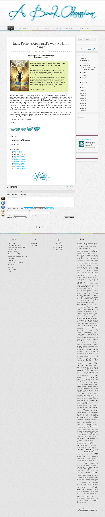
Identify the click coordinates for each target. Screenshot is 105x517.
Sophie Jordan (82, 477)
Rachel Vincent (89, 451)
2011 (81, 108)
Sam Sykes (79, 467)
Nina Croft (95, 442)
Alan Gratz (85, 246)
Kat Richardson (88, 372)
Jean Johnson (86, 339)
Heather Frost (80, 325)
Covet (10, 265)
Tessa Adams (87, 487)
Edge (9, 267)
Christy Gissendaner (93, 286)
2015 (81, 98)
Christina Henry (81, 286)
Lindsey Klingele (83, 405)
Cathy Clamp (95, 275)
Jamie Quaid (84, 335)
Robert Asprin (80, 458)
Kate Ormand (92, 374)
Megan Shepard (92, 422)
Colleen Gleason (81, 290)
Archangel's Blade (18, 156)
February (84, 85)
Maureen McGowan (90, 419)
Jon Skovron (85, 353)
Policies (25, 28)
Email (31, 211)
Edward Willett (87, 307)
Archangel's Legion (19, 159)
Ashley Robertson (86, 260)
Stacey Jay (81, 479)
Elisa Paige (87, 309)
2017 (81, 93)
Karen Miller (86, 370)
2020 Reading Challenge (87, 139)
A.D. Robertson (89, 243)
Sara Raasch (93, 468)
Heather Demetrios (81, 323)
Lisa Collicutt (93, 405)
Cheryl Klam (93, 280)
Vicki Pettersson (92, 496)
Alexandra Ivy (92, 248)
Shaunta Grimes (81, 475)
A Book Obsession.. (92, 509)
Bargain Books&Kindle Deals (16, 256)
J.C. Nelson (88, 330)
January (84, 87)
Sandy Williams (89, 467)
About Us (34, 28)
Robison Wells (80, 463)
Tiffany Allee (89, 491)
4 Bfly (56, 247)
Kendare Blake (88, 381)
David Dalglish (87, 297)
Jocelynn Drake (85, 349)
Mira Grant (95, 433)
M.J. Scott (79, 409)
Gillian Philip (82, 320)
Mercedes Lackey (82, 426)
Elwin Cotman (89, 313)
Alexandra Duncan (82, 248)
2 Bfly (56, 243)
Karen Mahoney (81, 369)
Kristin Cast (90, 388)
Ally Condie (89, 250)
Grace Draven (80, 322)
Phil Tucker (93, 445)
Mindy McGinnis (85, 433)
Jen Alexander (88, 342)
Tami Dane (81, 486)
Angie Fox (90, 255)
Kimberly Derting (91, 386)
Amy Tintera (80, 255)
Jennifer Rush (86, 346)
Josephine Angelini (93, 356)
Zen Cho (82, 502)
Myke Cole (83, 436)
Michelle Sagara (87, 429)
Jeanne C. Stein (88, 341)
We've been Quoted (82, 28)
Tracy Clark (80, 495)
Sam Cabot (93, 465)
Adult (33, 243)
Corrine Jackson (81, 292)
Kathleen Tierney (81, 375)
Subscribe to (17, 217)
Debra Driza (80, 302)
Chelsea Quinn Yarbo (82, 280)
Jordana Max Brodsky (92, 354)
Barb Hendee (94, 262)
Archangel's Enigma (19, 163)
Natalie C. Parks (83, 440)
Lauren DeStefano (87, 395)
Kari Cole (93, 370)
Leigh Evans (92, 398)
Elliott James (80, 313)
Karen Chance (81, 367)
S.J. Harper (89, 463)
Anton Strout (86, 258)
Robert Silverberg (93, 460)
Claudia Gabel (82, 288)
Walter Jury (89, 498)
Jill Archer (85, 348)
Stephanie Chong (88, 480)
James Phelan (86, 334)
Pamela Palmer (92, 443)
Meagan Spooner (91, 421)
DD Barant (95, 293)
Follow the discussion (73, 186)
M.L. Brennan (89, 409)
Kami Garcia (81, 365)
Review (10, 243)
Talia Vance (95, 484)
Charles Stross (80, 279)
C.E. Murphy (89, 269)
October (84, 63)
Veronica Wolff (81, 496)
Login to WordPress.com (39, 208)
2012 (81, 105)
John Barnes (89, 351)
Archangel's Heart (18, 165)
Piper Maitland (92, 447)
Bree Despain (87, 265)
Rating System (57, 28)
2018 (81, 90)
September (85, 65)
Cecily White (82, 277)
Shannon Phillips (81, 474)
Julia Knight (88, 358)
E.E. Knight (79, 307)
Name (8, 211)
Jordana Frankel (81, 354)
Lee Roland (84, 398)
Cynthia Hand (86, 293)
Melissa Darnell (81, 424)
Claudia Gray (92, 288)
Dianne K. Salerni (81, 306)
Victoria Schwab (81, 498)
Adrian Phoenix (86, 245)
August (84, 72)
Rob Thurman (92, 456)
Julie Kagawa (89, 360)
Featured (11, 249)
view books (93, 150)
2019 (81, 58)
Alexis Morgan (80, 250)
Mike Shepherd (90, 431)
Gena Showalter (93, 318)
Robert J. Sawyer (91, 458)
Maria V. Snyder (87, 415)
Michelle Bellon (87, 427)
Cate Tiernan (86, 275)
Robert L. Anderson (81, 460)
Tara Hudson (89, 486)
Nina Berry (88, 442)
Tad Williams (86, 484)
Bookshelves (68, 28)
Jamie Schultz (92, 335)
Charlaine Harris (91, 277)
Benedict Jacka (89, 263)
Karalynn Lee (92, 365)
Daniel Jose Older (84, 295)
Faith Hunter (82, 318)
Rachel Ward (81, 454)
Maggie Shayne (90, 410)
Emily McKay (89, 315)
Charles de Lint (91, 279)
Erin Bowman (87, 316)
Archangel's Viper (19, 166)
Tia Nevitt (81, 491)
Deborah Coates (81, 300)
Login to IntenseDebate (28, 208)
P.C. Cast (81, 443)
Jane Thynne (89, 337)
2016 (81, 95)
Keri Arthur (88, 383)
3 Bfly (56, 245)
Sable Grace (86, 465)
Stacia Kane (89, 479)
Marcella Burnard (84, 414)
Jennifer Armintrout (86, 344)
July (83, 75)
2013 (81, 103)
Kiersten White (88, 384)
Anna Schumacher (87, 256)
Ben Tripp (81, 263)
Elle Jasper (93, 311)
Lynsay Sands (91, 407)
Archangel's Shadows (19, 161)
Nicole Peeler (94, 440)
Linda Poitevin (92, 402)
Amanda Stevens (81, 253)
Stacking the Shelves (14, 262)
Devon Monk (89, 302)
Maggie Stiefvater (81, 412)
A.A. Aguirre (80, 243)
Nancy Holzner (93, 438)
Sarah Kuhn (89, 470)
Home (10, 28)
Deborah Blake (88, 299)
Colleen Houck (92, 290)
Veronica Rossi (91, 495)
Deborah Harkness (91, 300)
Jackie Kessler (87, 332)
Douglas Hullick (92, 306)
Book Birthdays (12, 254)
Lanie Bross (93, 390)
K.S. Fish (84, 363)
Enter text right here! (40, 202)
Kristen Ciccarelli (81, 388)
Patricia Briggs (82, 445)
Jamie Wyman (80, 337)
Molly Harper (93, 434)
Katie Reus (92, 375)
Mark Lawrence (87, 417)
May (83, 77)
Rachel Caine (83, 449)
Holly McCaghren (87, 327)
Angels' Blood (17, 151)
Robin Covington (82, 462)
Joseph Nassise (82, 356)
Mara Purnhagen (93, 412)
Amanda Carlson (89, 251)
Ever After (11, 269)
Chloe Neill (82, 283)
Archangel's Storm (18, 158)
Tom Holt (83, 493)
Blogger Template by (87, 510)
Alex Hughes (93, 246)
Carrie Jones (85, 274)
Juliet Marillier (80, 362)
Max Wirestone (80, 421)
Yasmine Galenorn (91, 500)
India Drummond (91, 329)
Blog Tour (11, 258)
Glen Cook (92, 320)
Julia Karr (81, 358)
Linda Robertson (81, 403)
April (83, 80)
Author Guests (45, 28)
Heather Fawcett (92, 323)
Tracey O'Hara (92, 493)
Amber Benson (92, 253)
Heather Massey (89, 325)
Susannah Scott (86, 482)
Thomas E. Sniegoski (92, 489)
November (85, 60)
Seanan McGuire (91, 472)
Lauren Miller (88, 397)
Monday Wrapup (13, 245)
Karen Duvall (92, 367)
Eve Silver (95, 316)
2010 (81, 110)
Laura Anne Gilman (83, 393)
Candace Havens (86, 272)
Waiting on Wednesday (15, 247)
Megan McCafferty (81, 422)
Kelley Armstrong (83, 377)
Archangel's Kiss (18, 153)
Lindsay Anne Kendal (93, 403)
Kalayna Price (92, 363)
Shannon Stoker (92, 474)
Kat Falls (79, 372)
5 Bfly (56, 249)
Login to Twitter (50, 208)
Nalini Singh (81, 438)
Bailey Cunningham (83, 262)
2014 (81, 100)
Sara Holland (84, 469)
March (83, 82)
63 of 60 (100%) (83, 149)
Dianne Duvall (92, 304)
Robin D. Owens (92, 462)
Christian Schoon (91, 285)
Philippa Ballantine (81, 447)
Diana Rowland (81, 304)
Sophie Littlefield (93, 477)
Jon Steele (93, 353)
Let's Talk (11, 260)
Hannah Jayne (91, 322)
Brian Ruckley (88, 267)
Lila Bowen (80, 400)
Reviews (18, 28)
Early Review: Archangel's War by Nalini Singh (41, 45)
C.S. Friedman (87, 270)
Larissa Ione (81, 392)
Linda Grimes (80, 402)
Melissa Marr (92, 424)
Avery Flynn (95, 260)
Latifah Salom (92, 391)
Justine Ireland (90, 362)
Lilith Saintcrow (90, 400)
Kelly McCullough (87, 379)
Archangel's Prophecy (20, 168)
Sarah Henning (80, 470)
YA (32, 245)
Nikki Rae (81, 442)
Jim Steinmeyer (94, 347)
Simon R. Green (93, 475)
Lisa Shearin (80, 407)
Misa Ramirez (82, 434)
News (10, 271)
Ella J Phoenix (85, 311)
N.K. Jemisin (92, 436)
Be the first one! (32, 191)
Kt (85, 142)
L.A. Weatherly (84, 390)
